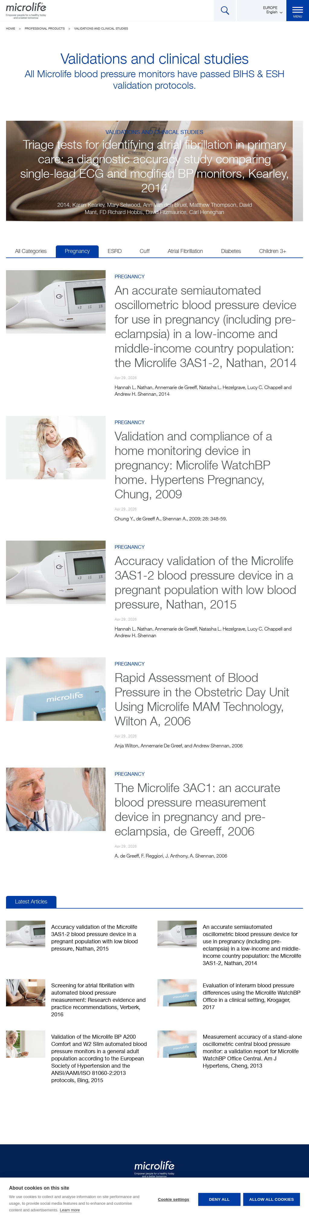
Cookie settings (173, 1199)
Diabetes (231, 251)
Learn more (70, 1210)
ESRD (115, 251)
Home (10, 28)
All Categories (31, 251)
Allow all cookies (271, 1199)
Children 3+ (272, 251)
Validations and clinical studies (101, 28)
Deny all (219, 1199)
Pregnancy (77, 251)
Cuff (145, 251)
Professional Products (45, 28)
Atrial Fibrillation (185, 251)
